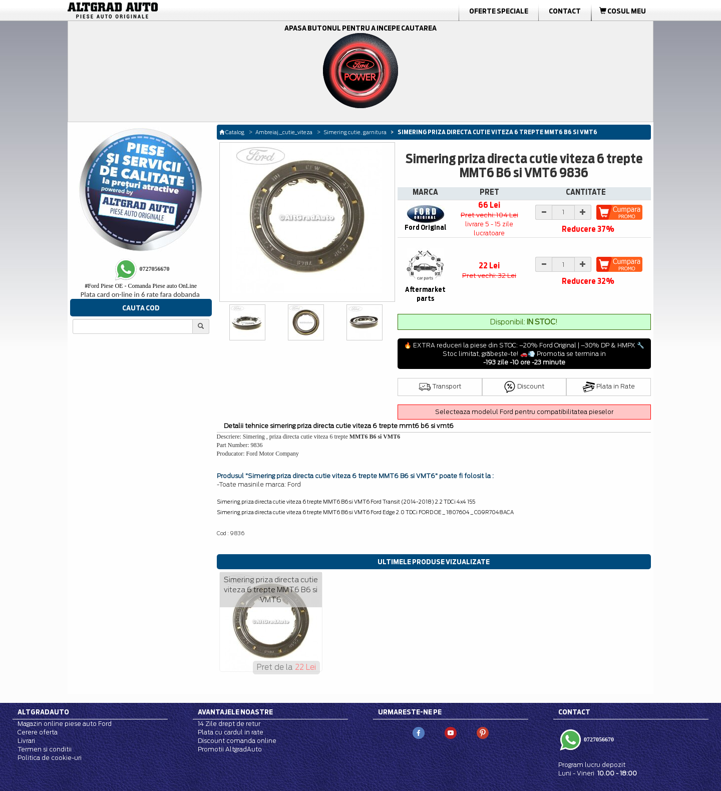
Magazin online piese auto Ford (65, 723)
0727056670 (598, 738)
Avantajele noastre (235, 712)
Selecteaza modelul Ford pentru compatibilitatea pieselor (524, 412)
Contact (565, 11)
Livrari (26, 740)
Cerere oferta (38, 732)
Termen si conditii (45, 749)
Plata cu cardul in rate (230, 732)
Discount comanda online (237, 740)
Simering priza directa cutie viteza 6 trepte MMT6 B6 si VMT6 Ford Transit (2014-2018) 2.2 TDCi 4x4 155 (346, 502)
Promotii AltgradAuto (230, 749)
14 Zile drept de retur (229, 723)
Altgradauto (43, 712)
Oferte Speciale (498, 11)
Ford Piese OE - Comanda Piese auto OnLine (141, 285)
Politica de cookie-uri (50, 757)
